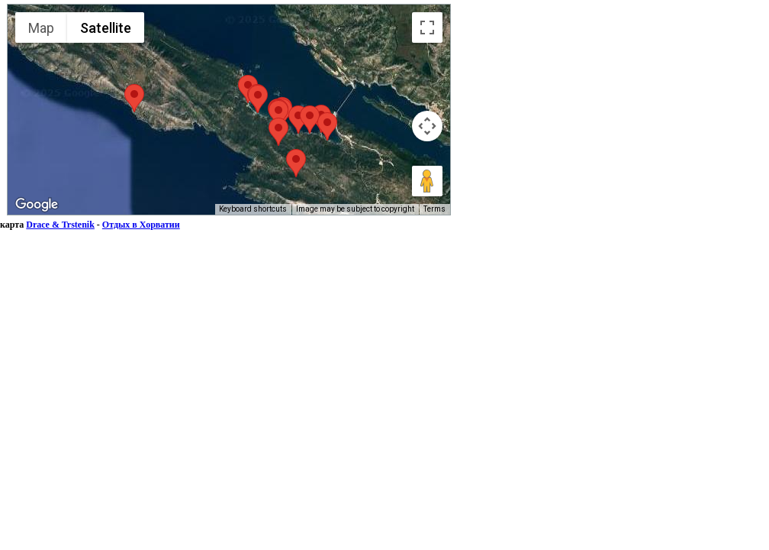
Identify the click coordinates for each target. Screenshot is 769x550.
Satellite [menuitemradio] (105, 28)
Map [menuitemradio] (41, 28)
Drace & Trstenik (60, 224)
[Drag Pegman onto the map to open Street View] (427, 181)
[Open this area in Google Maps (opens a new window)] (36, 205)
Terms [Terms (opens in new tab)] (434, 209)
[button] (134, 98)
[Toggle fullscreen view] (427, 27)
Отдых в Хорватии (141, 224)
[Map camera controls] (427, 126)
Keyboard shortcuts (253, 209)
